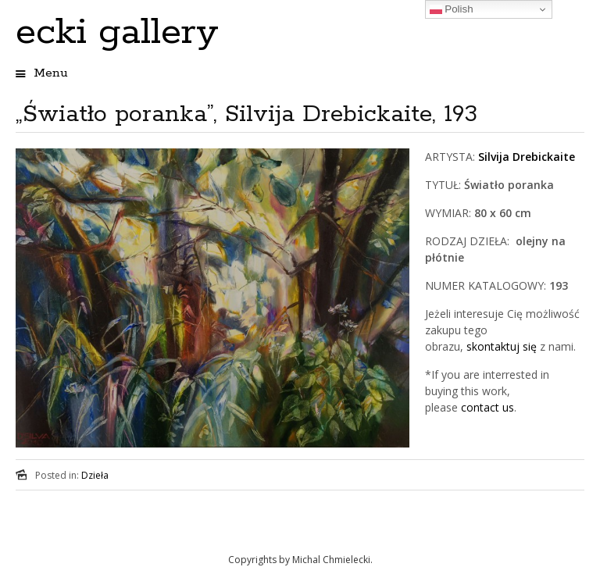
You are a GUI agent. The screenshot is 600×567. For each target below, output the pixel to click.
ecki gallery (117, 32)
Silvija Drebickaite (526, 156)
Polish (451, 9)
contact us (487, 407)
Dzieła (95, 475)
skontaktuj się (500, 346)
